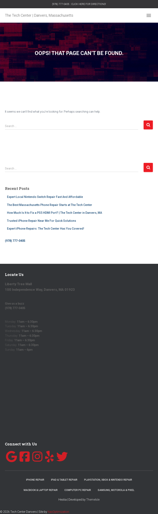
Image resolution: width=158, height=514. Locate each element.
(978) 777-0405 (60, 4)
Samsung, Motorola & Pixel (116, 490)
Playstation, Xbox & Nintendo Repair (108, 479)
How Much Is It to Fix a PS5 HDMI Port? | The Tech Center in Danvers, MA (54, 212)
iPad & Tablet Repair (64, 479)
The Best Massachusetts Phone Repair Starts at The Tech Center (49, 205)
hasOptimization (58, 511)
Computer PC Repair (77, 490)
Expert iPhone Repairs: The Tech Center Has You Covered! (45, 228)
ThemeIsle (93, 499)
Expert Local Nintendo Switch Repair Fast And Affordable (45, 197)
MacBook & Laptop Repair (41, 490)
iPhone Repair (35, 479)
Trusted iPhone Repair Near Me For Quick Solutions (41, 220)
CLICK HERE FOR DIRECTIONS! (88, 4)
